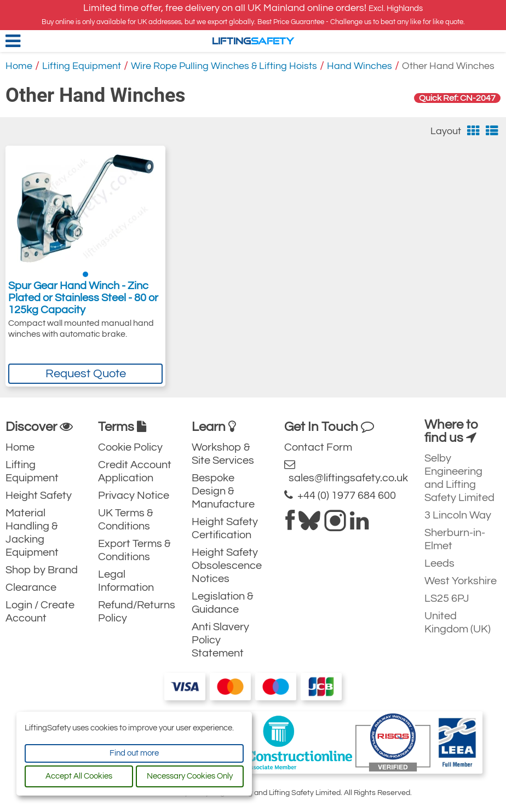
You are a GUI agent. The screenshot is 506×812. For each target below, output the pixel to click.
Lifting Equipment (81, 66)
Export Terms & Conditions (134, 550)
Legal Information (126, 581)
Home (18, 66)
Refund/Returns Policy (136, 612)
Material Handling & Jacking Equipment (32, 533)
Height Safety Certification (225, 528)
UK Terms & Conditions (125, 520)
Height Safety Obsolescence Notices (227, 565)
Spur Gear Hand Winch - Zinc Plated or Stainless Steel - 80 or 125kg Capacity (83, 297)
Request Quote (85, 373)
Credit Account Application (134, 471)
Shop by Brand (41, 570)
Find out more (134, 753)
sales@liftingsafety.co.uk (346, 471)
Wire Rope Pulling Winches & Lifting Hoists (224, 66)
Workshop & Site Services (223, 454)
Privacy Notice (133, 495)
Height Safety (38, 495)
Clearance (30, 587)
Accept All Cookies (78, 776)
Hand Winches (359, 66)
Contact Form (318, 447)
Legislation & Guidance (223, 603)
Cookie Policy (130, 447)
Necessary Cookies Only (190, 776)
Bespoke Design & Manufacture (223, 491)
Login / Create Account (39, 612)
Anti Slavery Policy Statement (220, 640)
